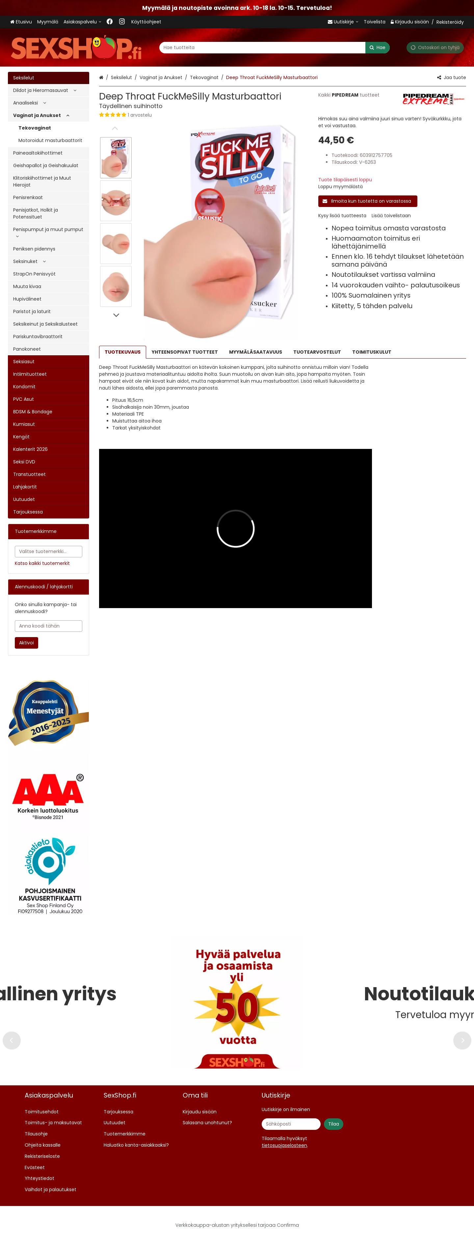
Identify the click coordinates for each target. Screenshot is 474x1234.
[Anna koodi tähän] (48, 626)
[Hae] (377, 47)
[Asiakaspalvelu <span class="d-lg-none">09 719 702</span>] (82, 22)
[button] (202, 115)
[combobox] (274, 47)
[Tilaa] (333, 1124)
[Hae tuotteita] (274, 47)
